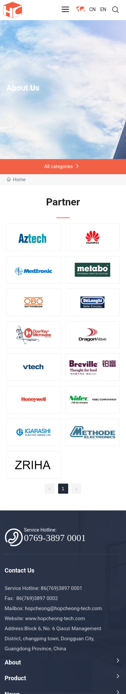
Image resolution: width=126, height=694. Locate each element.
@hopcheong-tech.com (76, 608)
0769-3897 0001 (55, 538)
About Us (23, 88)
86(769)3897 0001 (62, 588)
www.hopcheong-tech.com (55, 618)
